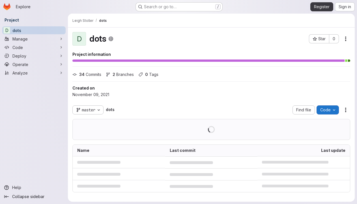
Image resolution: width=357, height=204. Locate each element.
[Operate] (34, 64)
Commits (86, 74)
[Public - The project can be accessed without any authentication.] (111, 39)
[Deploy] (34, 56)
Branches (120, 74)
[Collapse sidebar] (34, 197)
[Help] (34, 188)
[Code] (34, 47)
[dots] (34, 30)
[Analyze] (34, 73)
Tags (148, 74)
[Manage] (34, 39)
